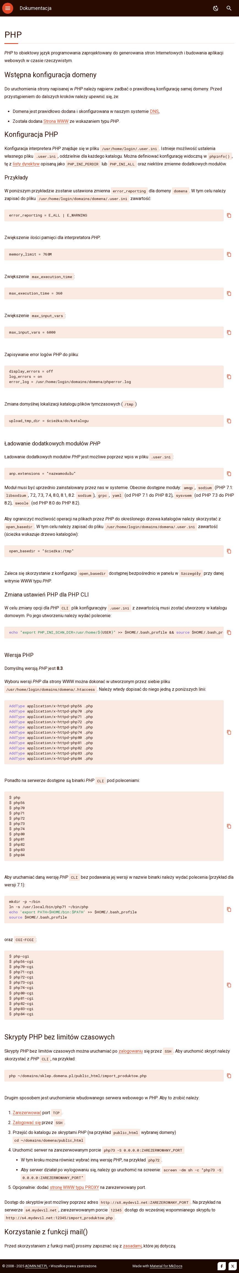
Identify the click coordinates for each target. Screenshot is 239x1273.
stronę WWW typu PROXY (74, 1187)
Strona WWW (55, 121)
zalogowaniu (131, 1051)
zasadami (132, 1246)
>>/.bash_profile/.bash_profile (116, 632)
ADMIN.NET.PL (36, 1266)
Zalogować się (27, 1122)
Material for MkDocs (166, 1266)
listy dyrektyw (26, 164)
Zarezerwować (27, 1112)
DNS (154, 111)
